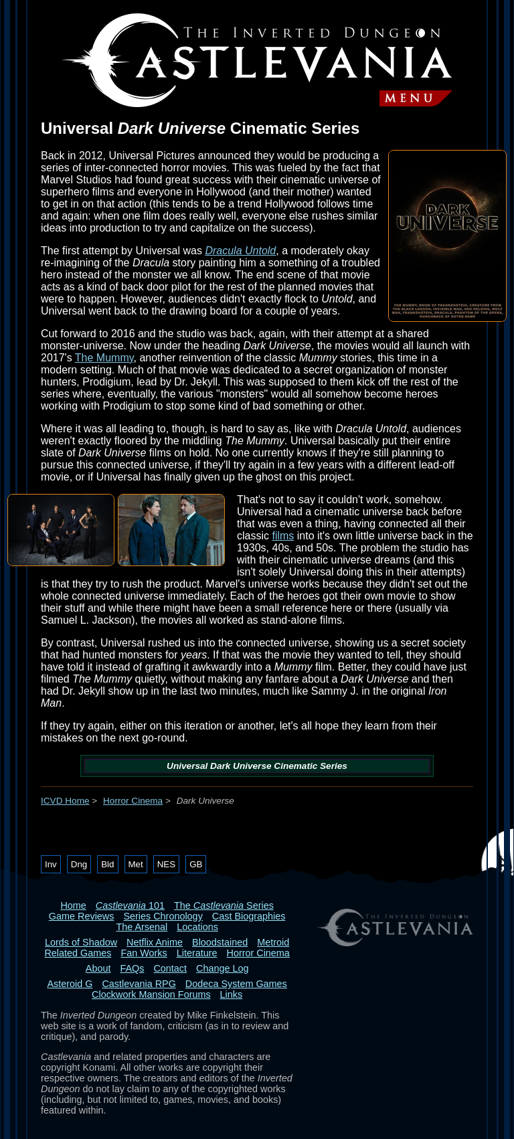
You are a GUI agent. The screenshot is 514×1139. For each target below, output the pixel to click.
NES (166, 864)
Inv (51, 864)
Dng (79, 864)
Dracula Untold (240, 250)
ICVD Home (65, 801)
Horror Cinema (133, 801)
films (283, 535)
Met (135, 864)
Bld (107, 864)
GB (195, 864)
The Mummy (104, 357)
